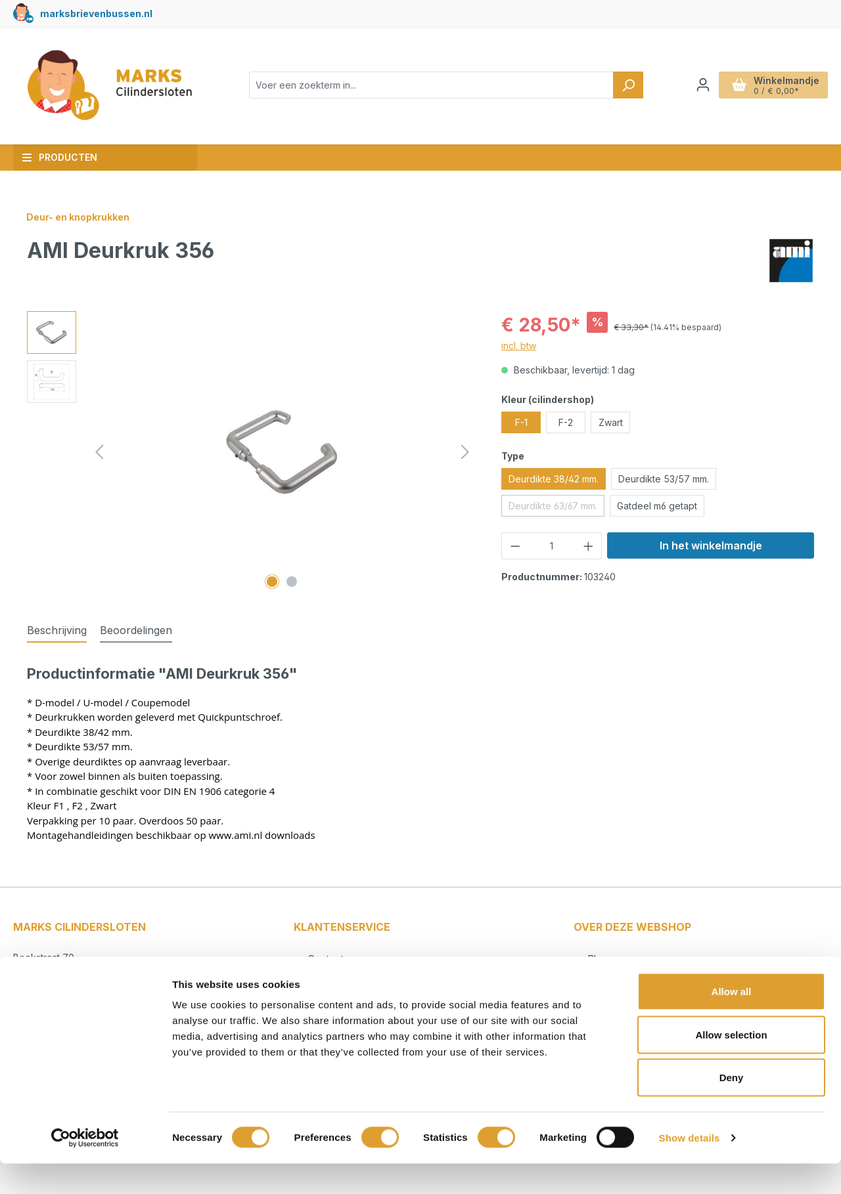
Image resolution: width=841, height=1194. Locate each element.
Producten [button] (59, 157)
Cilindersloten (616, 977)
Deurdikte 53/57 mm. (663, 478)
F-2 (565, 422)
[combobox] (431, 85)
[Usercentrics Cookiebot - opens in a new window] (85, 1168)
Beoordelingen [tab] (136, 630)
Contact (324, 959)
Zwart (611, 422)
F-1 (521, 422)
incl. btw (518, 345)
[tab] (57, 631)
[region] (251, 452)
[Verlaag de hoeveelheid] (515, 545)
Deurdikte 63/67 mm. (556, 508)
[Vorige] (99, 452)
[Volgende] (465, 452)
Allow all (732, 1021)
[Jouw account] (703, 85)
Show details (689, 1168)
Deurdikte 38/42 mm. (554, 478)
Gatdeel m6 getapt (657, 505)
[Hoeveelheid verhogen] (588, 545)
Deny (731, 1107)
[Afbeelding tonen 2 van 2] (291, 581)
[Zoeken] (628, 85)
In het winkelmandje (711, 545)
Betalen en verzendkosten (365, 977)
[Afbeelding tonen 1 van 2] (272, 581)
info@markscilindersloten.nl (85, 985)
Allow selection (731, 1065)
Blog (596, 959)
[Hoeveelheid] (552, 545)
